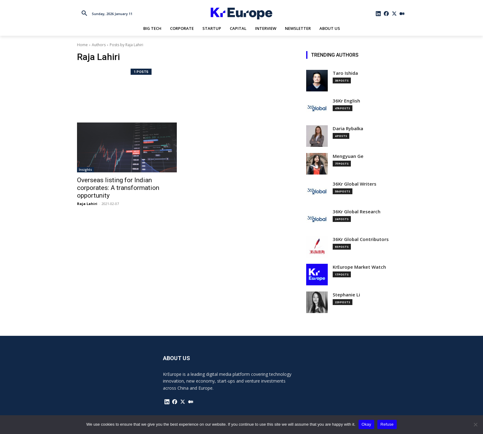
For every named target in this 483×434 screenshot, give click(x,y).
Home (82, 44)
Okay (366, 424)
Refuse (387, 424)
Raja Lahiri (87, 203)
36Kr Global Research (356, 212)
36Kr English (346, 101)
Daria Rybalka (348, 128)
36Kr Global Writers (354, 184)
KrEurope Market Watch (359, 267)
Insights (85, 169)
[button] (84, 13)
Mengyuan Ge (348, 156)
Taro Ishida (345, 73)
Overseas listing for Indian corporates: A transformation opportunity (118, 187)
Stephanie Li (346, 295)
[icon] (379, 14)
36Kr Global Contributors (361, 239)
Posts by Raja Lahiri (126, 44)
